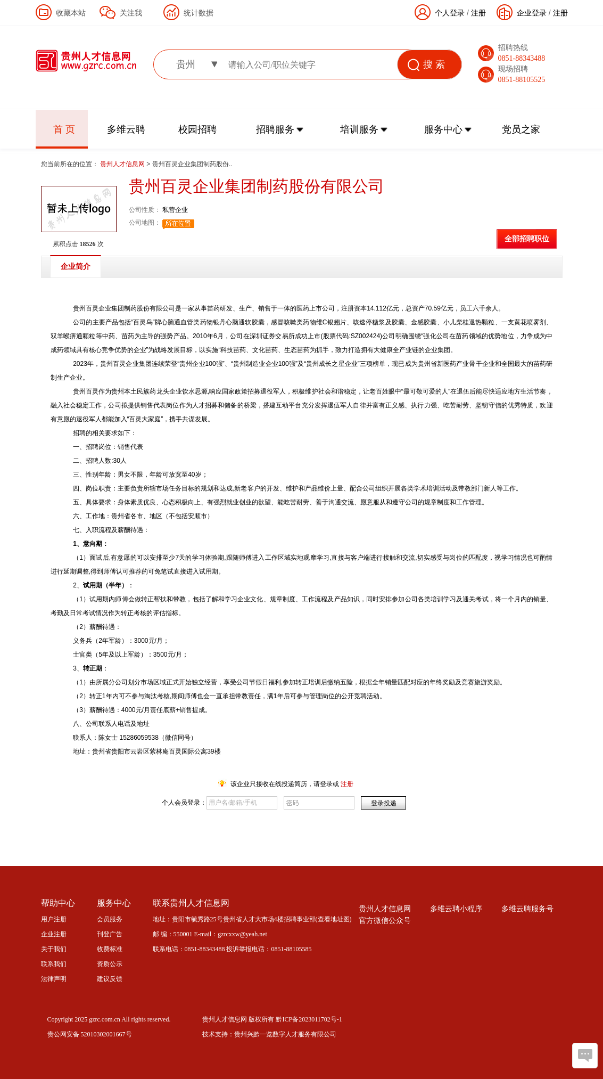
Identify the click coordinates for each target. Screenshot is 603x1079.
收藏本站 (71, 13)
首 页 (64, 129)
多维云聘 (126, 129)
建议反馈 (109, 979)
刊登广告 (109, 934)
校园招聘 (197, 129)
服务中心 (443, 129)
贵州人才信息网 (123, 164)
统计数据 (198, 13)
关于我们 (54, 949)
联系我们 (54, 964)
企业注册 (54, 934)
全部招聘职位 (527, 239)
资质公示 (109, 964)
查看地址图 (334, 919)
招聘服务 (275, 129)
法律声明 (54, 979)
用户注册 (54, 919)
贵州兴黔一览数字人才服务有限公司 (285, 1034)
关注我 (131, 13)
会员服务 (109, 919)
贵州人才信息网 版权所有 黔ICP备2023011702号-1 (272, 1019)
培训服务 (359, 129)
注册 (560, 13)
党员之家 (521, 129)
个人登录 (450, 13)
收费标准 (109, 949)
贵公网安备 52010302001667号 (89, 1034)
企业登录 (532, 13)
